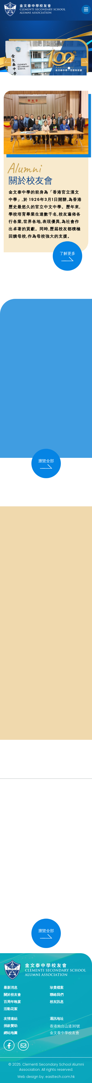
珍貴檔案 (57, 987)
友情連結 (10, 1018)
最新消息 (10, 987)
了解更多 (67, 256)
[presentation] (7, 62)
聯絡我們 (57, 994)
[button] (69, 68)
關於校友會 (12, 994)
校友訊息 (57, 1001)
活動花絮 (10, 1008)
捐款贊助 (10, 1025)
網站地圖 (10, 1032)
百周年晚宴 (12, 1001)
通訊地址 (57, 1018)
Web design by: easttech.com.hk (46, 1076)
